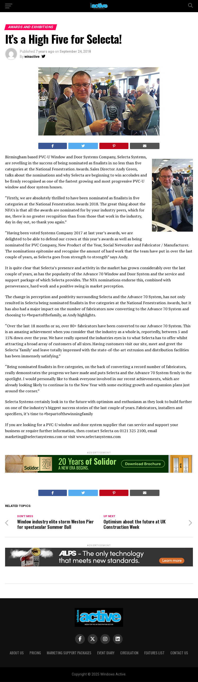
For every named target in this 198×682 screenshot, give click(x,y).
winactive (32, 57)
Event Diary (105, 653)
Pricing (35, 653)
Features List (154, 653)
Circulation (129, 653)
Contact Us (179, 653)
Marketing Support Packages (69, 653)
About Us (17, 653)
